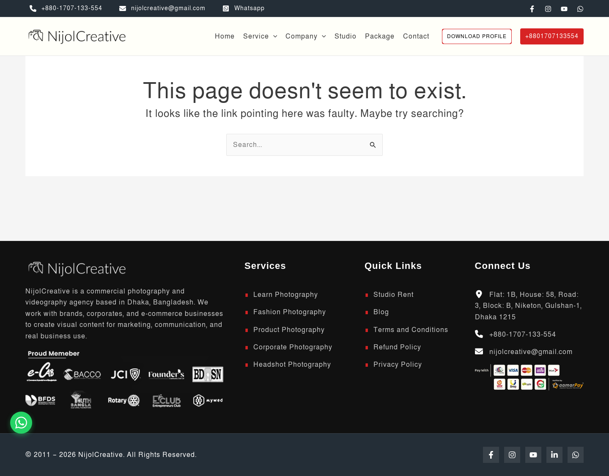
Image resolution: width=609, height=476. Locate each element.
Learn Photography (285, 294)
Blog (381, 312)
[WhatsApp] (580, 9)
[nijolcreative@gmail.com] (162, 8)
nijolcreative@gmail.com (531, 352)
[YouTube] (564, 9)
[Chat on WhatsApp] (21, 423)
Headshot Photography (292, 364)
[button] (273, 36)
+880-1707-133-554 (522, 334)
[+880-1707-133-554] (66, 8)
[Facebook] (532, 9)
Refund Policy (397, 347)
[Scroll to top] (76, 268)
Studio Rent (393, 294)
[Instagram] (548, 9)
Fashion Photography (289, 312)
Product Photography (289, 330)
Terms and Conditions (410, 330)
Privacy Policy (397, 364)
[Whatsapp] (243, 8)
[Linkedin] (554, 455)
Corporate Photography (292, 347)
